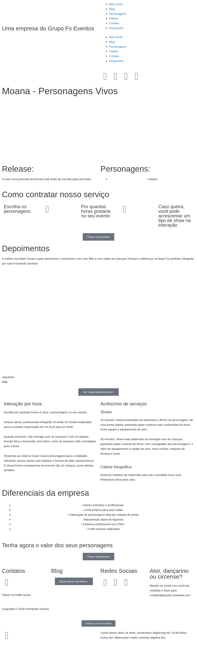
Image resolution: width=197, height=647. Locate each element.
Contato (114, 23)
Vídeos (113, 18)
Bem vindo (116, 4)
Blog (112, 9)
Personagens (117, 13)
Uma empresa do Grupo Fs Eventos (48, 28)
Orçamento (116, 28)
